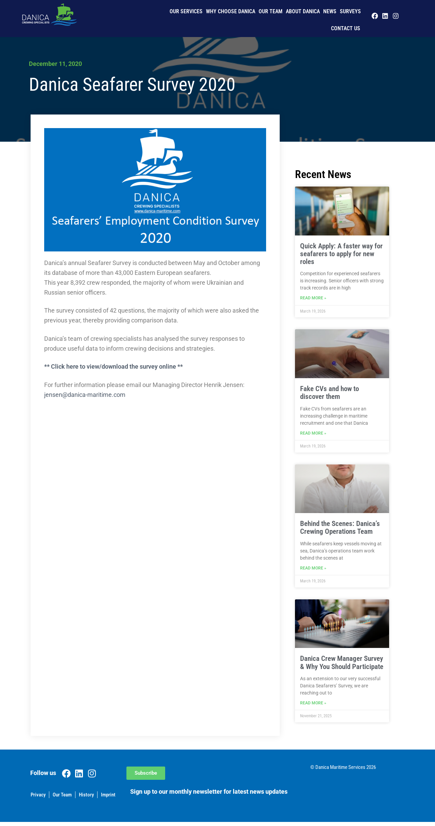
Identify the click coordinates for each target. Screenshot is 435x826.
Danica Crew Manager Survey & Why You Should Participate (341, 665)
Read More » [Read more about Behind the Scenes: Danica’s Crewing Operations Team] (313, 571)
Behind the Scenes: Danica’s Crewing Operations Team (340, 530)
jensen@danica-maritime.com (84, 394)
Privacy (38, 799)
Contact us (345, 28)
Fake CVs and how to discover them (329, 394)
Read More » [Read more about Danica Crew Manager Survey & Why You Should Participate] (313, 707)
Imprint (108, 799)
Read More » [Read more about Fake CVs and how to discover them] (313, 435)
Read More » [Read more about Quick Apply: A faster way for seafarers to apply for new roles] (313, 299)
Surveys (350, 11)
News (329, 11)
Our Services (186, 11)
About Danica (303, 11)
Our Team (270, 11)
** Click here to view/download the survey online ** (113, 366)
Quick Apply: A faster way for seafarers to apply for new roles (341, 254)
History (86, 799)
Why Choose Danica (230, 11)
